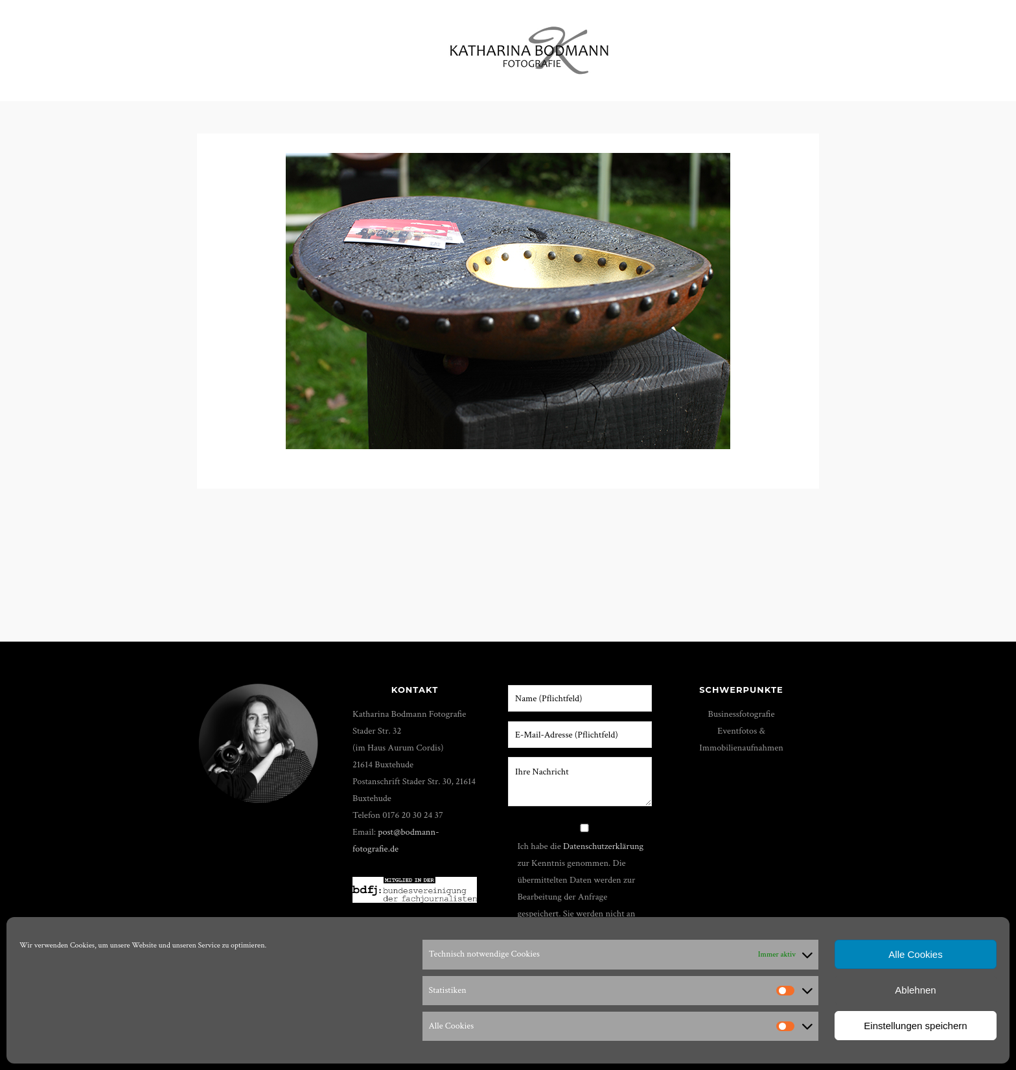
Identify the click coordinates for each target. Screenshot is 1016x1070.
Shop (753, 45)
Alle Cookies (915, 954)
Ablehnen (915, 989)
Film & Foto (299, 45)
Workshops (216, 45)
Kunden (808, 45)
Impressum (877, 45)
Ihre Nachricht (580, 781)
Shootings (377, 45)
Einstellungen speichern (915, 1025)
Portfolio (138, 45)
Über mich (682, 45)
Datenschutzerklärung (603, 846)
